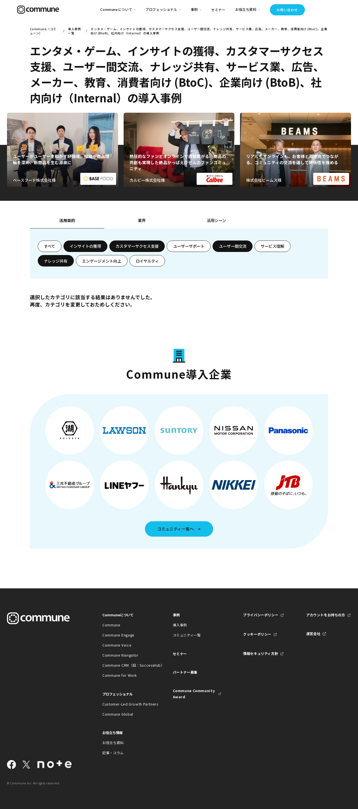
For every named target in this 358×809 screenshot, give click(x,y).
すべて (49, 246)
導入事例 (180, 625)
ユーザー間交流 (232, 246)
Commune (111, 625)
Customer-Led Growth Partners (126, 704)
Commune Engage (118, 635)
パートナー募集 (185, 672)
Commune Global (117, 714)
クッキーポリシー (257, 634)
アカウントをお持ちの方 (325, 614)
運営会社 (313, 633)
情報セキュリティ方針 (260, 653)
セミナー (218, 9)
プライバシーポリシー (260, 614)
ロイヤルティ (147, 261)
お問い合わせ (287, 10)
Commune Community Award (194, 693)
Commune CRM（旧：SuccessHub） (126, 665)
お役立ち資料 (113, 742)
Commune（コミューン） (43, 31)
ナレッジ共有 (55, 261)
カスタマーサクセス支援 (137, 246)
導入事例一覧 (74, 31)
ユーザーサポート (188, 246)
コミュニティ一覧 (187, 635)
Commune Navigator (120, 655)
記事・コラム (113, 752)
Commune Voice (116, 645)
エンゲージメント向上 (101, 261)
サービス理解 (272, 246)
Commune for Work (119, 675)
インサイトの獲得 (85, 246)
